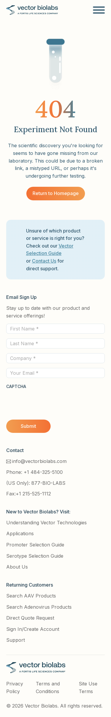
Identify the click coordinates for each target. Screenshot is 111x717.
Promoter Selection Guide (35, 545)
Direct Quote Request (30, 618)
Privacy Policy (14, 687)
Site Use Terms (88, 687)
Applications (20, 533)
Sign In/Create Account (32, 629)
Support (15, 640)
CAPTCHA (16, 386)
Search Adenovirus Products (39, 607)
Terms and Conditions (48, 687)
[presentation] (51, 401)
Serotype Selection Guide (34, 556)
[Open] (99, 10)
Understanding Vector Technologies (46, 523)
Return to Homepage (56, 193)
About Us (17, 567)
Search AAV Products (31, 596)
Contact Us (44, 261)
